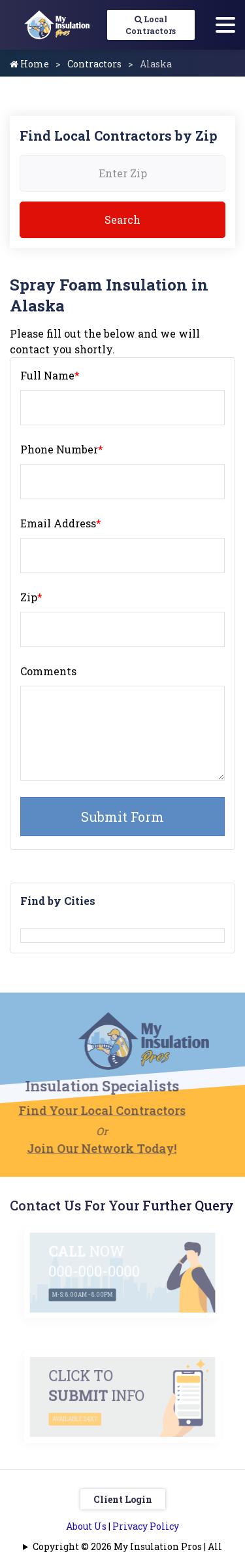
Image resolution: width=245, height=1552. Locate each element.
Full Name (50, 375)
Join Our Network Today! (86, 1148)
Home (29, 64)
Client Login (122, 1499)
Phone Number (61, 449)
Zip (31, 597)
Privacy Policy (145, 1526)
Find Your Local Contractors (86, 1110)
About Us (86, 1526)
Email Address (60, 523)
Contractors (94, 64)
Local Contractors (150, 25)
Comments (48, 671)
